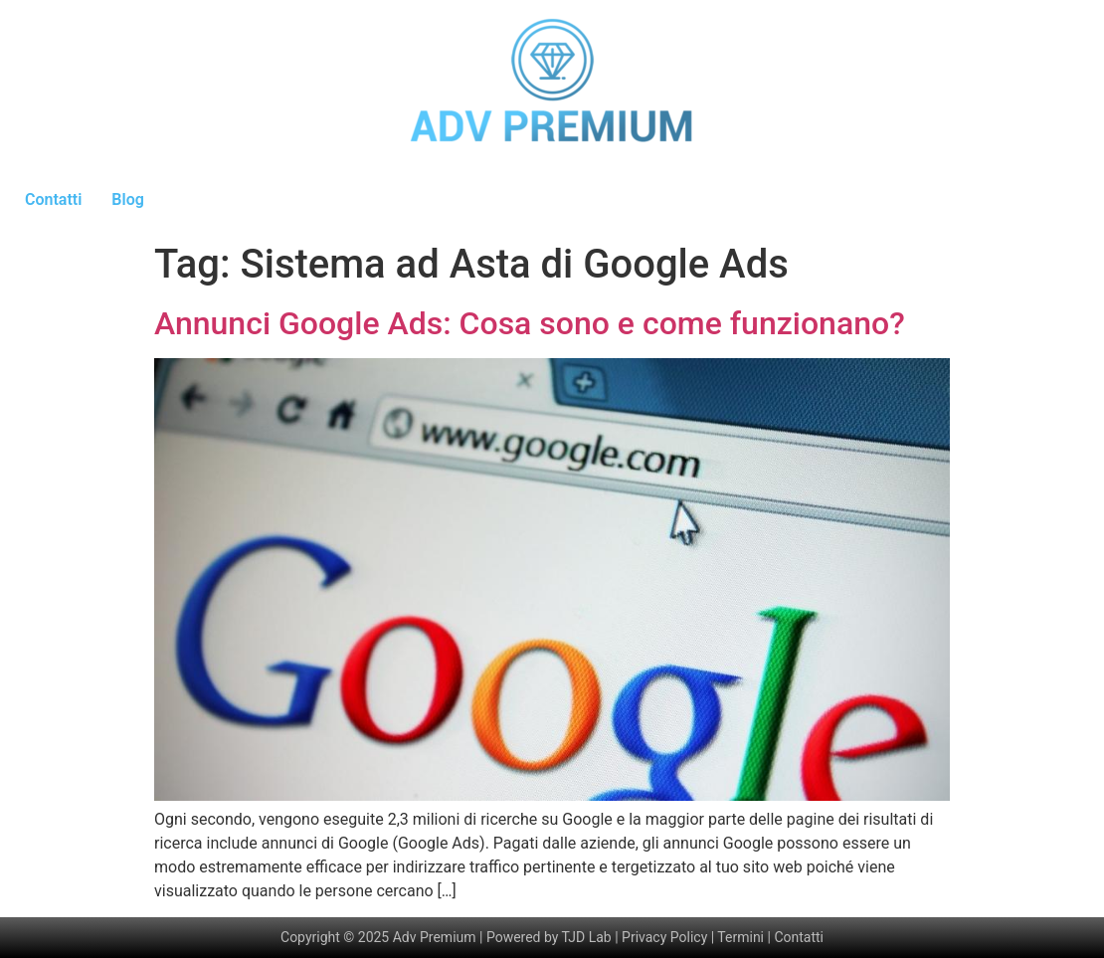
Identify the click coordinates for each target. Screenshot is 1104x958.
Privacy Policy (664, 937)
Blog (127, 199)
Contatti (53, 199)
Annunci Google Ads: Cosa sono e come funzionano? (529, 323)
